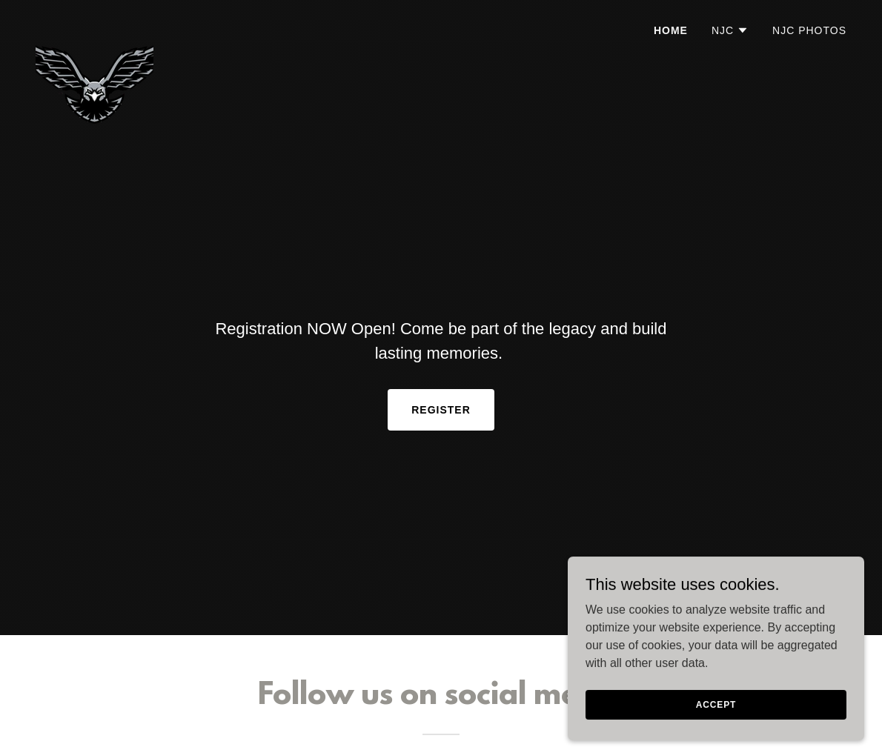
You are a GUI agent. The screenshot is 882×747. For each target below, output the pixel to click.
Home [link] (671, 30)
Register (441, 410)
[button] (730, 30)
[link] (94, 26)
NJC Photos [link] (809, 30)
